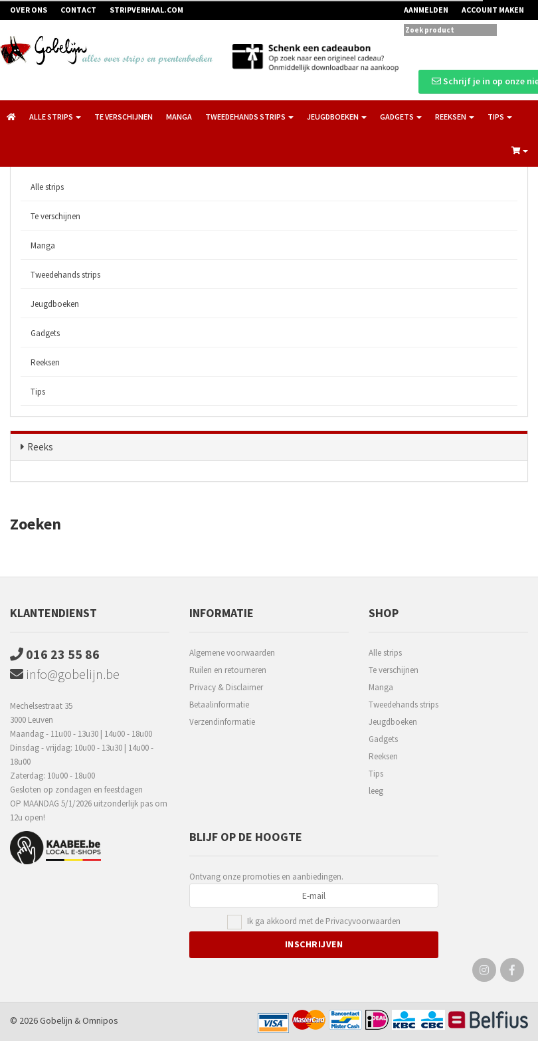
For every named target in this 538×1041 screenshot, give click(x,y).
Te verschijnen (123, 117)
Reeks (40, 446)
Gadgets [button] (401, 117)
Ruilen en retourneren (227, 670)
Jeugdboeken (55, 304)
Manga (179, 117)
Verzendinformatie (222, 721)
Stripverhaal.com (146, 10)
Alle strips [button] (55, 117)
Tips (38, 391)
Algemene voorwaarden (232, 652)
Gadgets (45, 333)
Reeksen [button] (454, 117)
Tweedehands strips (65, 274)
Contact (78, 10)
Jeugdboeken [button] (337, 117)
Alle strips (47, 187)
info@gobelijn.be (65, 674)
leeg (376, 791)
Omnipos (100, 1020)
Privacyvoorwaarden (363, 921)
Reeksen (45, 362)
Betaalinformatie (219, 704)
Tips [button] (500, 117)
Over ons (28, 10)
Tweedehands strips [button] (249, 117)
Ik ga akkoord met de (324, 921)
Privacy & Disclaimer (226, 687)
